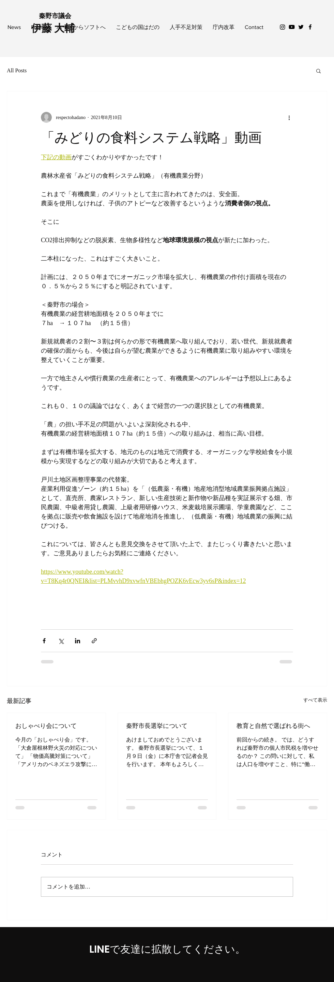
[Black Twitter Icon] (301, 27)
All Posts (17, 70)
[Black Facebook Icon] (310, 27)
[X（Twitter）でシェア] (61, 640)
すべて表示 (315, 700)
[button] (318, 70)
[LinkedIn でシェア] (77, 640)
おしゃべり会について (46, 725)
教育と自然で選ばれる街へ (273, 725)
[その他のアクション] (289, 117)
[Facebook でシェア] (44, 640)
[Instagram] (282, 27)
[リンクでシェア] (94, 640)
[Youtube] (291, 27)
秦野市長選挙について (156, 725)
